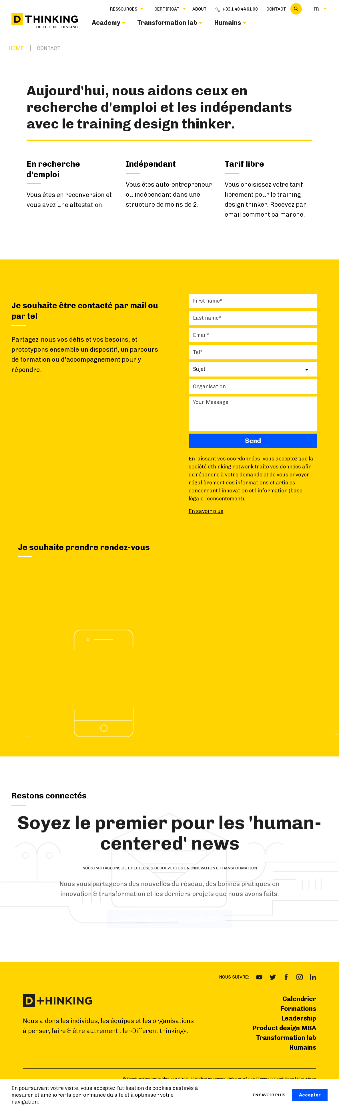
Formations (298, 1009)
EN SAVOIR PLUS (269, 1094)
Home (16, 48)
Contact (276, 9)
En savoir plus (206, 511)
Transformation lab (286, 1038)
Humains (302, 1047)
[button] (123, 9)
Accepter (310, 1095)
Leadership (298, 1018)
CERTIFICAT (167, 9)
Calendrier (299, 999)
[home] (44, 21)
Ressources (123, 9)
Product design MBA (284, 1028)
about (199, 9)
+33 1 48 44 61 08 (240, 9)
